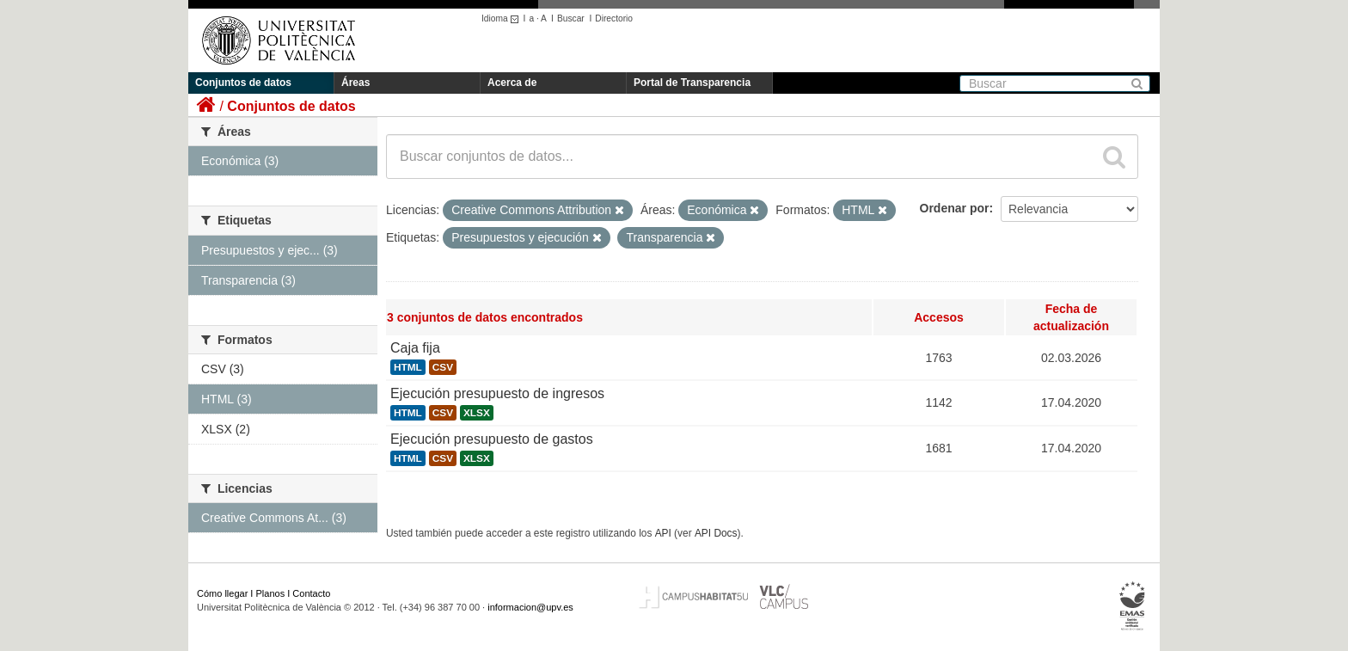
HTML (408, 367)
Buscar (571, 18)
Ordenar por (955, 208)
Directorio (614, 18)
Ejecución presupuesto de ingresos (497, 393)
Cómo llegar (222, 593)
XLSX (476, 413)
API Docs (716, 533)
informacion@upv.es (530, 607)
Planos (270, 593)
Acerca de (511, 83)
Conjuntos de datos (243, 83)
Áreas (355, 83)
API (663, 533)
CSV (442, 367)
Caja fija (415, 348)
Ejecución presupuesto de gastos (491, 439)
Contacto (311, 593)
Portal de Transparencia (692, 83)
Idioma (502, 18)
